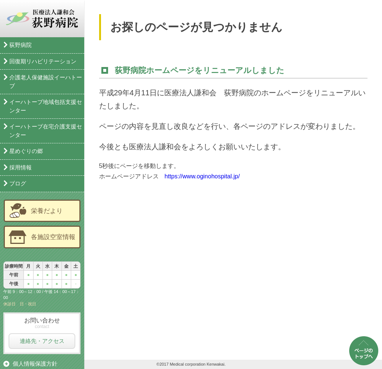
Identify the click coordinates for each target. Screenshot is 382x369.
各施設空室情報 (53, 236)
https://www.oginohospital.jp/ (202, 177)
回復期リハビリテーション (42, 61)
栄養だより (47, 210)
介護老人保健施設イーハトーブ (45, 81)
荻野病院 (20, 45)
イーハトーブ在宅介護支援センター (45, 130)
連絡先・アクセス (42, 341)
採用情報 (20, 167)
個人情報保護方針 (35, 363)
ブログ (17, 183)
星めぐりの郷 (26, 151)
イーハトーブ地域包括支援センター (45, 106)
